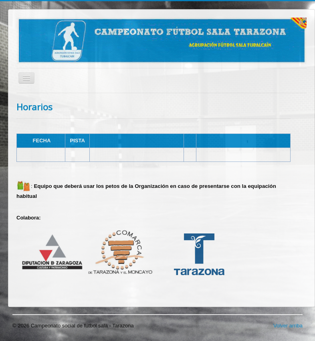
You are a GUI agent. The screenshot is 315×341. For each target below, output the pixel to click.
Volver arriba (288, 326)
